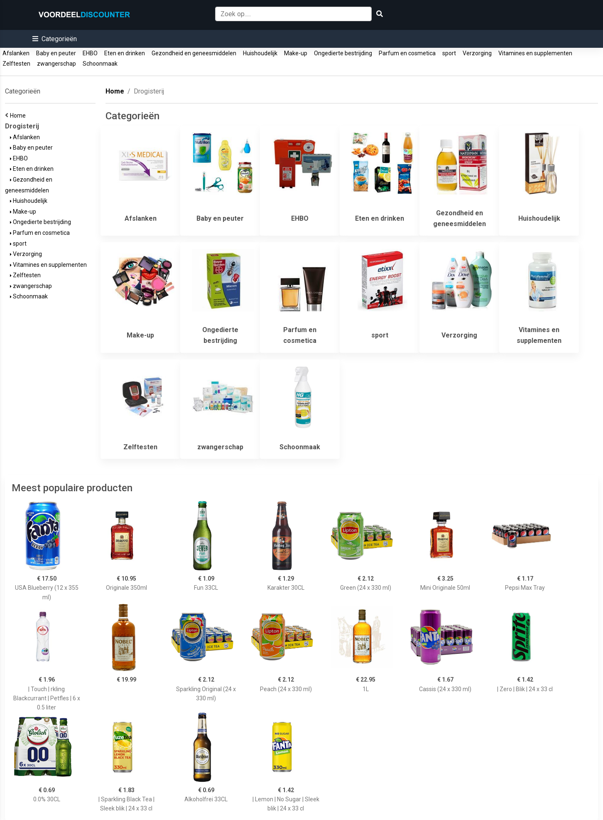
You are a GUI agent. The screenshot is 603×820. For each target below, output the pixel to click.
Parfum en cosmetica (407, 53)
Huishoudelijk (260, 53)
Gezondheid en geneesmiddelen (194, 53)
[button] (54, 39)
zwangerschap (56, 63)
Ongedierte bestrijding (343, 53)
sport (449, 53)
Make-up (296, 53)
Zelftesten (16, 63)
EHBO (90, 53)
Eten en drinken (124, 53)
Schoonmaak (100, 63)
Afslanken (16, 53)
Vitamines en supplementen (535, 53)
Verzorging (477, 53)
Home (19, 115)
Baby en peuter (56, 53)
